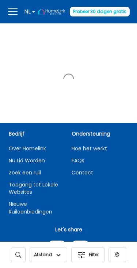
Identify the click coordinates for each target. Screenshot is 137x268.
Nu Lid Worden (27, 160)
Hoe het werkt (89, 148)
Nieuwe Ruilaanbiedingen (30, 207)
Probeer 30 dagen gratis (99, 11)
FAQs (78, 160)
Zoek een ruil (25, 172)
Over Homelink (27, 148)
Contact (82, 172)
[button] (58, 254)
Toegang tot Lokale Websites (33, 188)
